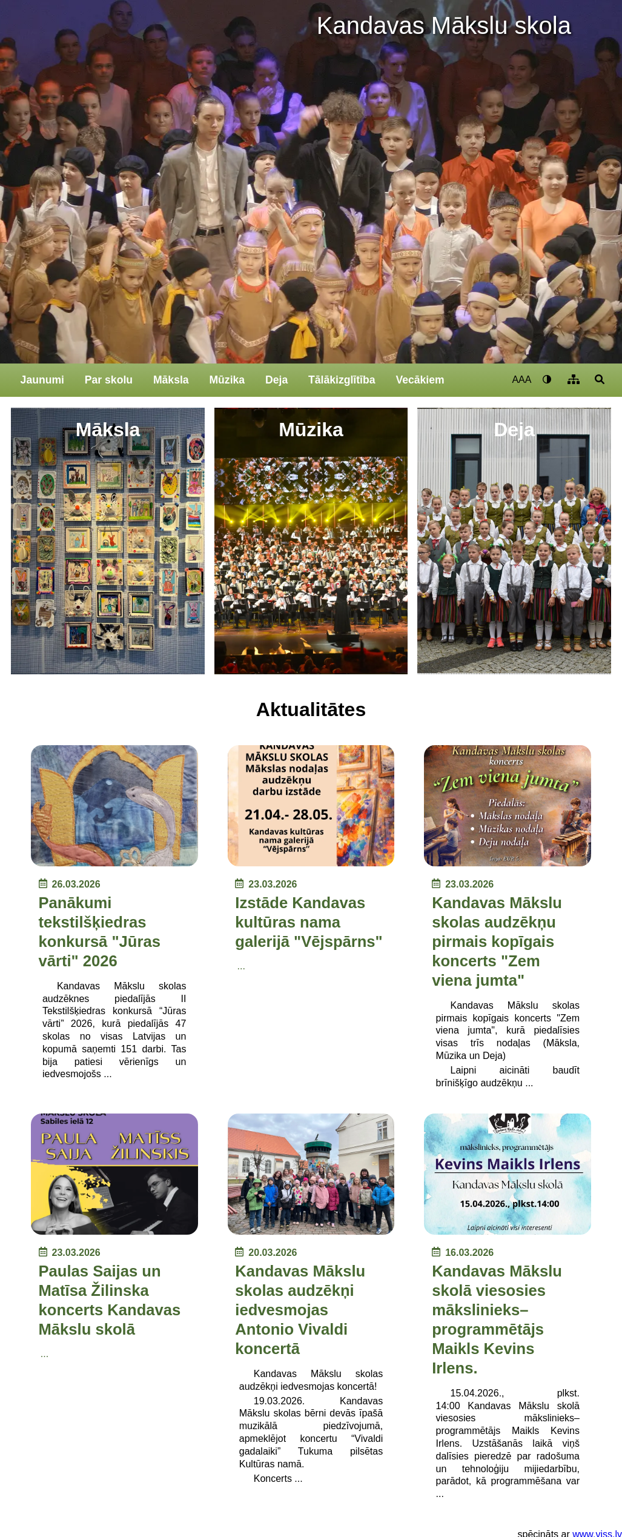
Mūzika (227, 380)
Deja (276, 380)
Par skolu (109, 380)
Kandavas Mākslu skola (444, 25)
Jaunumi (42, 380)
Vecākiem (419, 380)
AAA (521, 379)
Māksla (171, 380)
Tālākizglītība (341, 380)
